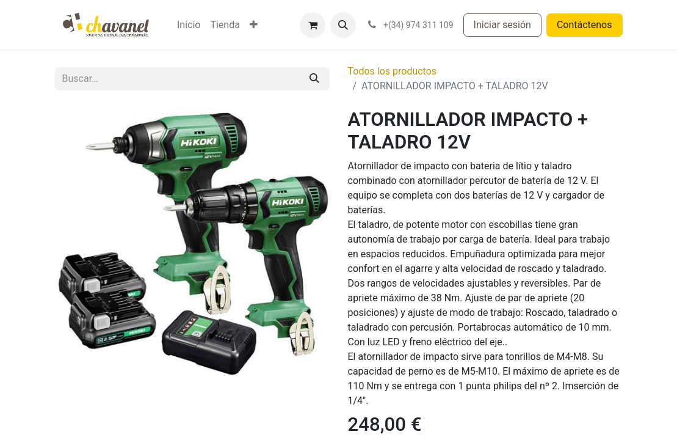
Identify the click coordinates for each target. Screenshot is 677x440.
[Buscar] (314, 78)
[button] (343, 25)
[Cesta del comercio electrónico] (312, 25)
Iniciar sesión (502, 25)
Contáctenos (584, 25)
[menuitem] (188, 25)
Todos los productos (392, 71)
